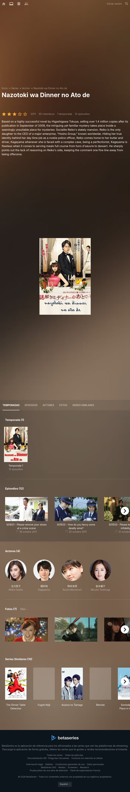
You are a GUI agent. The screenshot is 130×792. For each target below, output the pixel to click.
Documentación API (37, 758)
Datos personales (95, 764)
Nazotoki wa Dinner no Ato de (50, 88)
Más (23, 609)
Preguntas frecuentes (58, 758)
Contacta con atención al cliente (86, 758)
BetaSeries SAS (48, 767)
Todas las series (54, 755)
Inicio (5, 88)
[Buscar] (127, 3)
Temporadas (11, 405)
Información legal (34, 764)
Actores (48, 405)
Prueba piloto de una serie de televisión (49, 770)
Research (84, 767)
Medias (61, 767)
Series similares (83, 405)
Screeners (73, 767)
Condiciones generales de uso (70, 764)
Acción (26, 88)
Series (14, 88)
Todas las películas (74, 755)
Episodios (31, 405)
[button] (15, 575)
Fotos (63, 405)
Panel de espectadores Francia (85, 770)
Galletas (49, 764)
